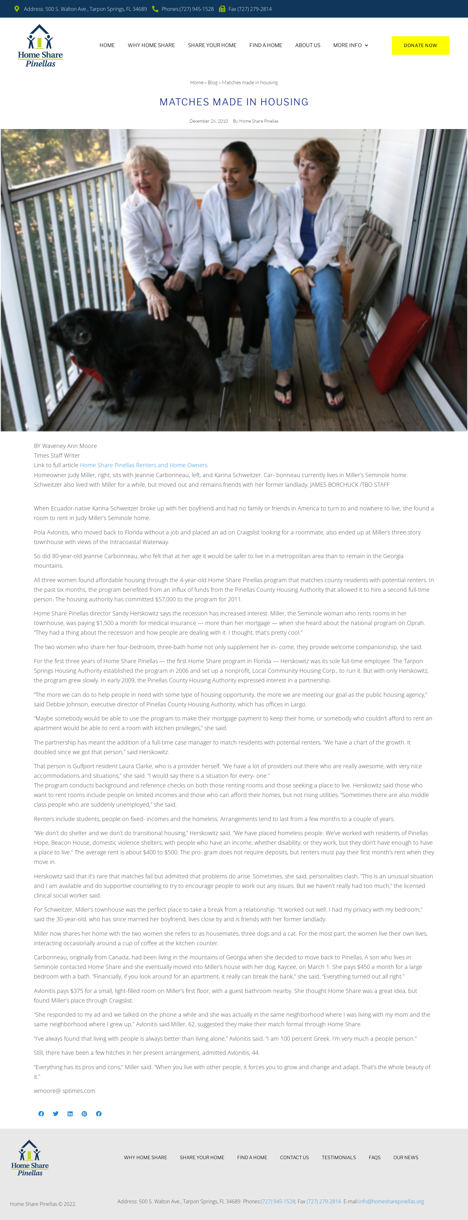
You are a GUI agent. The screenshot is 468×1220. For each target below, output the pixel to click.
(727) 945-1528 (278, 1201)
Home (107, 45)
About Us (307, 45)
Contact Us (294, 1157)
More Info (350, 45)
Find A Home (265, 45)
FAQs (375, 1157)
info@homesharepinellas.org (391, 1201)
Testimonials (339, 1157)
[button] (41, 1113)
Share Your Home (212, 45)
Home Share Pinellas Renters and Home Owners (143, 465)
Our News (405, 1157)
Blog (213, 82)
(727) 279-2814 (324, 1201)
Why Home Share (151, 45)
